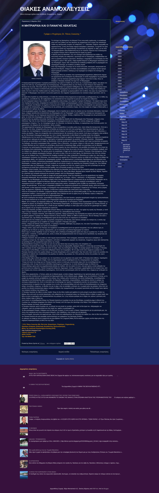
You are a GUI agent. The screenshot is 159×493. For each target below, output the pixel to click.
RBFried (95, 488)
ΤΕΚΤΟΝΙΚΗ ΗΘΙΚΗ (35, 406)
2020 (120, 65)
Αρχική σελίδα (64, 352)
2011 (120, 163)
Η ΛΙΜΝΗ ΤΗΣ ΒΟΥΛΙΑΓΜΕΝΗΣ (39, 384)
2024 (120, 53)
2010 (120, 167)
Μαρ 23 (124, 125)
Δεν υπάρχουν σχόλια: (54, 343)
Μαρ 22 (124, 128)
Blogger (106, 488)
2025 (120, 50)
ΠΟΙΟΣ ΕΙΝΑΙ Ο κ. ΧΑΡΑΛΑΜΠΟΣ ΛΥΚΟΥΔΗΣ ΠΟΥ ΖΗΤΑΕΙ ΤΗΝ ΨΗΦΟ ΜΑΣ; (54, 395)
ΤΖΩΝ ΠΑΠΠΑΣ (34, 417)
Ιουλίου (122, 107)
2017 (120, 74)
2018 (120, 71)
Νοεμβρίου (124, 95)
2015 (120, 80)
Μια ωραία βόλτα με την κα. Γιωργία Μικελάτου (44, 450)
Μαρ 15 (124, 137)
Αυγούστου (124, 104)
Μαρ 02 (124, 140)
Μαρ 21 (124, 131)
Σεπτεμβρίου (124, 101)
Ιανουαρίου (124, 160)
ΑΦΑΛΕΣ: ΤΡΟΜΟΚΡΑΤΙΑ (37, 439)
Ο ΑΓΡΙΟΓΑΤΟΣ (34, 461)
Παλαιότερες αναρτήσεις (99, 352)
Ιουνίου (122, 110)
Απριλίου (123, 116)
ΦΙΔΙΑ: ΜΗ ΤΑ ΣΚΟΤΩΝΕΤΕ (38, 373)
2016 (120, 77)
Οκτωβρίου (124, 98)
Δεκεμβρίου (124, 92)
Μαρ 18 (124, 134)
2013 (120, 86)
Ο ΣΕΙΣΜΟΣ (33, 428)
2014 (120, 83)
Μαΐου (122, 113)
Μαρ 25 (124, 122)
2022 (120, 59)
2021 (120, 62)
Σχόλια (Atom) (69, 359)
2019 (120, 68)
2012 (120, 90)
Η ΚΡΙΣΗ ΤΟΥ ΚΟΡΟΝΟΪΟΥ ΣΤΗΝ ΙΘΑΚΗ (42, 472)
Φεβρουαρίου (124, 157)
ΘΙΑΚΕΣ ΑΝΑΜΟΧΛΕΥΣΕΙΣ (55, 9)
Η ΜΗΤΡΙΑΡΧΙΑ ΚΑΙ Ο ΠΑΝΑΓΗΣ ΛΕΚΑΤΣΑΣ (49, 25)
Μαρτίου (123, 119)
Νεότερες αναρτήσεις (30, 352)
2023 (120, 56)
